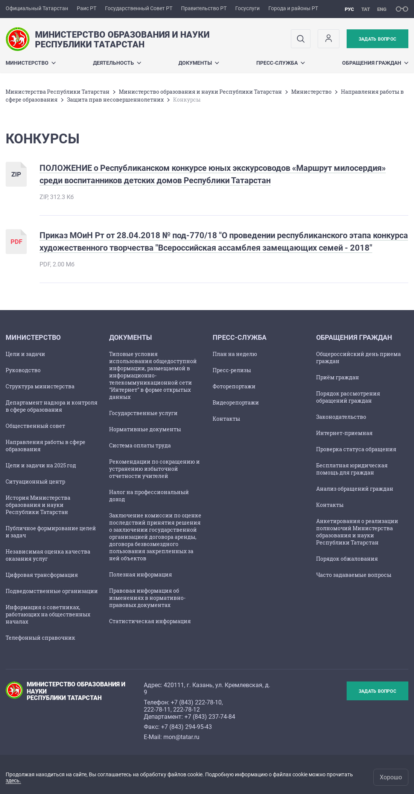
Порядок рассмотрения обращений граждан (348, 397)
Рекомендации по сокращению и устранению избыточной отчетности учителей (154, 468)
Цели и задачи (25, 353)
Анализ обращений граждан (354, 488)
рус (349, 9)
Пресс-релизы (232, 370)
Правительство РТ (204, 8)
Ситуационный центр (35, 481)
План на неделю (235, 353)
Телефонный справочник (40, 637)
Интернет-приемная (344, 433)
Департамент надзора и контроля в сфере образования (51, 406)
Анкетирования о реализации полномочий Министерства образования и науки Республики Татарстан (357, 531)
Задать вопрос (377, 39)
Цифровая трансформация (42, 574)
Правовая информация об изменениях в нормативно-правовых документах (147, 597)
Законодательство (341, 416)
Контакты (226, 418)
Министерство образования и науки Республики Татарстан (200, 91)
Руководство (23, 370)
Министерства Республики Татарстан (58, 91)
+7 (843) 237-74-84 (209, 716)
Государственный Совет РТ (138, 8)
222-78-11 (157, 709)
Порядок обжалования (347, 558)
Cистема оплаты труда (140, 445)
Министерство (31, 63)
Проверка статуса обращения (356, 449)
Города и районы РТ (293, 8)
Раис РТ (86, 8)
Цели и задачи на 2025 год (41, 465)
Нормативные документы (145, 429)
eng (382, 9)
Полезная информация (140, 574)
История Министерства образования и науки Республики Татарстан (38, 505)
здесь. (13, 780)
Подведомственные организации (52, 591)
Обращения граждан (375, 63)
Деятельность (117, 63)
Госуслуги (247, 8)
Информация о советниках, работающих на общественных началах (48, 614)
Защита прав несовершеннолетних (115, 99)
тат (365, 9)
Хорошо (391, 777)
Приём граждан (337, 377)
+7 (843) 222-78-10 (196, 702)
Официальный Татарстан (37, 8)
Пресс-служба (280, 63)
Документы (198, 63)
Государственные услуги (143, 413)
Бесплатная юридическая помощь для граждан (352, 469)
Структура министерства (40, 386)
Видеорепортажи (236, 402)
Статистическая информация (150, 621)
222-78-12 (186, 709)
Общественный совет (35, 425)
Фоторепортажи (234, 386)
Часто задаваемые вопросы (353, 574)
